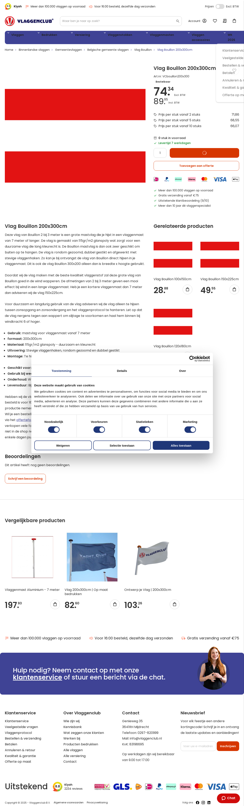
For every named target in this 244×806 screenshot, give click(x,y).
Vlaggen (16, 35)
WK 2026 (189, 35)
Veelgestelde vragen (21, 723)
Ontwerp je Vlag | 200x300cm (147, 586)
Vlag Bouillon (143, 46)
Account (194, 21)
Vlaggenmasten (122, 35)
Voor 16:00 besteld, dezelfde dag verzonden (122, 6)
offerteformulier (29, 416)
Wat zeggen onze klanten (83, 728)
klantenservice (37, 673)
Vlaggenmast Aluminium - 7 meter (32, 586)
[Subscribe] (228, 742)
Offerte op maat (18, 757)
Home (9, 46)
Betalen (11, 740)
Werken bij (71, 734)
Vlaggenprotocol (18, 728)
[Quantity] (160, 149)
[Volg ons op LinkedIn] (209, 799)
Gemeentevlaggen (68, 46)
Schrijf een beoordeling (25, 475)
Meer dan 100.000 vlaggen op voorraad (55, 6)
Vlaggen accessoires (159, 35)
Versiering (61, 35)
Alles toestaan (181, 445)
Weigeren (63, 445)
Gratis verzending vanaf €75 (210, 634)
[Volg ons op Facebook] (198, 799)
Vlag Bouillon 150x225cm (219, 275)
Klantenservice (17, 717)
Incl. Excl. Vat (220, 6)
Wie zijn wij (71, 717)
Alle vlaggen (73, 746)
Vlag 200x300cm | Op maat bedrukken (86, 588)
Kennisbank (72, 723)
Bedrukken (38, 35)
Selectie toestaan (122, 445)
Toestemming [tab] (61, 370)
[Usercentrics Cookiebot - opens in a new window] (192, 359)
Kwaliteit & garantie (20, 752)
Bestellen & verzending (23, 734)
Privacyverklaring (97, 798)
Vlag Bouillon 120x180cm (172, 342)
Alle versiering (74, 752)
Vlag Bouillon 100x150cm (172, 275)
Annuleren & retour (20, 746)
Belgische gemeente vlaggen (108, 46)
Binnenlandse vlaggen (34, 46)
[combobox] (121, 21)
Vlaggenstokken (90, 35)
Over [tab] (182, 370)
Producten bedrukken (80, 740)
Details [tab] (122, 370)
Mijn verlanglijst (215, 21)
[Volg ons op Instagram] (203, 799)
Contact (70, 757)
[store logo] (29, 21)
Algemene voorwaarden (69, 798)
